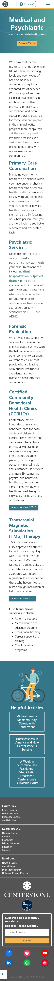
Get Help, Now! (9, 820)
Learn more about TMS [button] (22, 598)
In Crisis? (27, 4)
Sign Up (27, 940)
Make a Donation (10, 813)
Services (19, 34)
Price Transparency (11, 869)
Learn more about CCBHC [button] (23, 507)
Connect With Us (27, 43)
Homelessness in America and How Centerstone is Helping (27, 744)
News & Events (10, 863)
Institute (6, 836)
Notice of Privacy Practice (15, 873)
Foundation (7, 840)
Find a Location (9, 810)
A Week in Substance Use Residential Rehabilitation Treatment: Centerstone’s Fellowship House (27, 772)
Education (7, 846)
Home (11, 34)
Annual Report (9, 866)
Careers (6, 850)
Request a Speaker (11, 817)
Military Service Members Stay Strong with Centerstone (27, 722)
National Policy (9, 833)
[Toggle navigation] (48, 4)
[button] (9, 953)
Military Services (10, 843)
